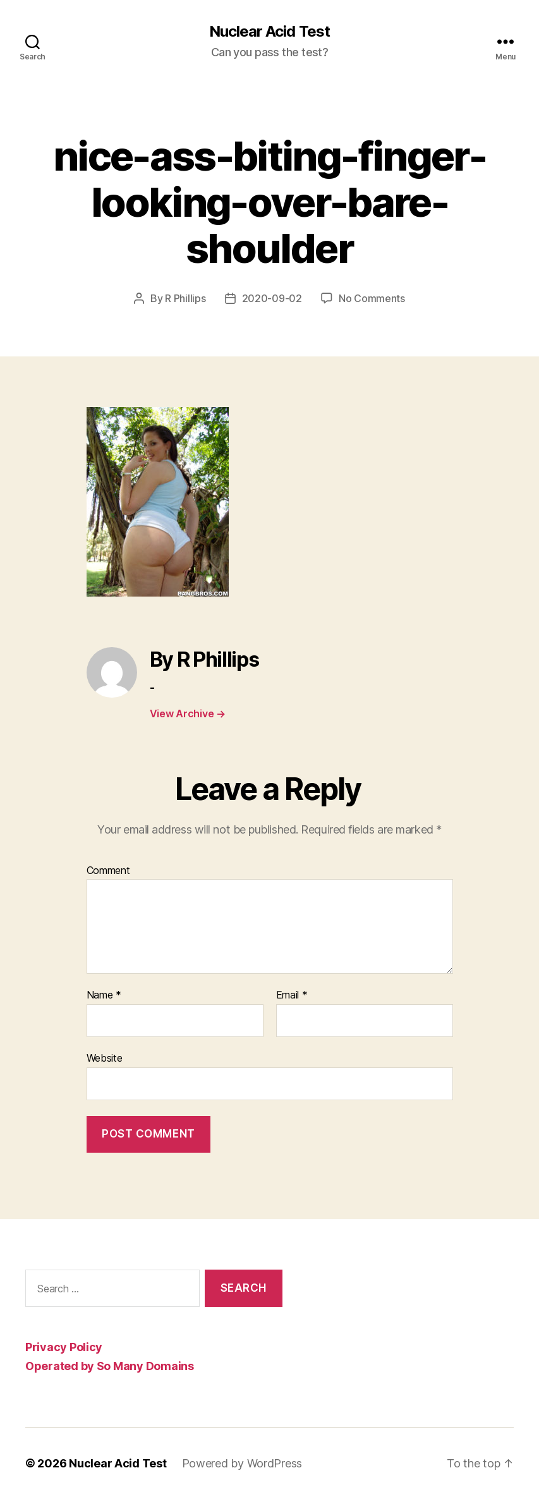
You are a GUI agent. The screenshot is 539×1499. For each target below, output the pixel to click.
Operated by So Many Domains (109, 1366)
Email (292, 995)
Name (104, 995)
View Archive (188, 713)
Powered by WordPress (242, 1463)
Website (105, 1058)
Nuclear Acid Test (269, 31)
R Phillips (185, 298)
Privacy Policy (63, 1347)
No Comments (372, 298)
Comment (108, 871)
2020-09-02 (272, 298)
